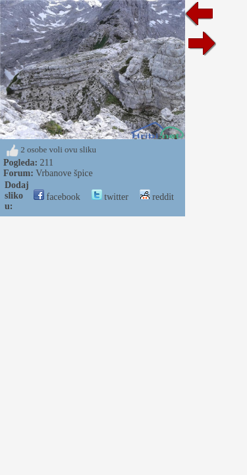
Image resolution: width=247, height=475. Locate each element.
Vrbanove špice (64, 173)
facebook (57, 197)
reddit (157, 197)
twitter (110, 197)
